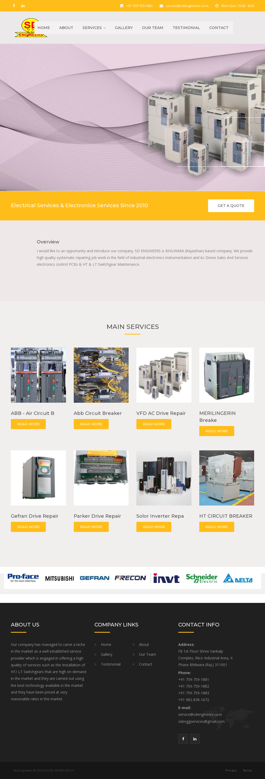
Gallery (124, 27)
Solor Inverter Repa (160, 516)
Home (42, 27)
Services (92, 27)
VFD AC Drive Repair (161, 413)
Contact (219, 27)
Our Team (152, 27)
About (66, 27)
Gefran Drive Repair (34, 516)
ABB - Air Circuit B (32, 413)
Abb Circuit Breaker (98, 413)
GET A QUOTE (231, 205)
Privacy (231, 770)
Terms (247, 770)
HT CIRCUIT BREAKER (225, 516)
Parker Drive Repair (97, 516)
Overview (48, 242)
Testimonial (186, 27)
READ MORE (28, 424)
